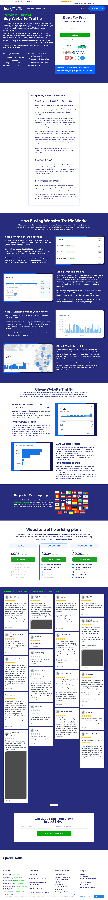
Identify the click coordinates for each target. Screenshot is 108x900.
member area (84, 8)
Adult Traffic (59, 860)
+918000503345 (17, 864)
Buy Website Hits (60, 850)
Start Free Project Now (54, 809)
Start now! (74, 35)
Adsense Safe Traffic (61, 855)
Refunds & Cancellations (88, 863)
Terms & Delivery (85, 858)
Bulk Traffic (58, 857)
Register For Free (97, 8)
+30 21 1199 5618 (19, 856)
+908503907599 (19, 867)
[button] (30, 9)
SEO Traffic (58, 870)
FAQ (44, 9)
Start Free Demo (23, 559)
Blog (50, 9)
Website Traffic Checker (63, 853)
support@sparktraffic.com (22, 502)
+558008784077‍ (20, 859)
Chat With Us (33, 850)
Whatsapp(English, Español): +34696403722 (38, 859)
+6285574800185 (21, 862)
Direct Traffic (59, 865)
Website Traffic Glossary (63, 877)
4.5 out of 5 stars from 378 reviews (83, 3)
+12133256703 (16, 850)
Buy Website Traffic (61, 875)
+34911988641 (17, 853)
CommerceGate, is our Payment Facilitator (39, 869)
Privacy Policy (84, 860)
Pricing (38, 9)
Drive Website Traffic (61, 872)
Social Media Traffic (61, 862)
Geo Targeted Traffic (62, 867)
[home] (13, 8)
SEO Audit (58, 880)
